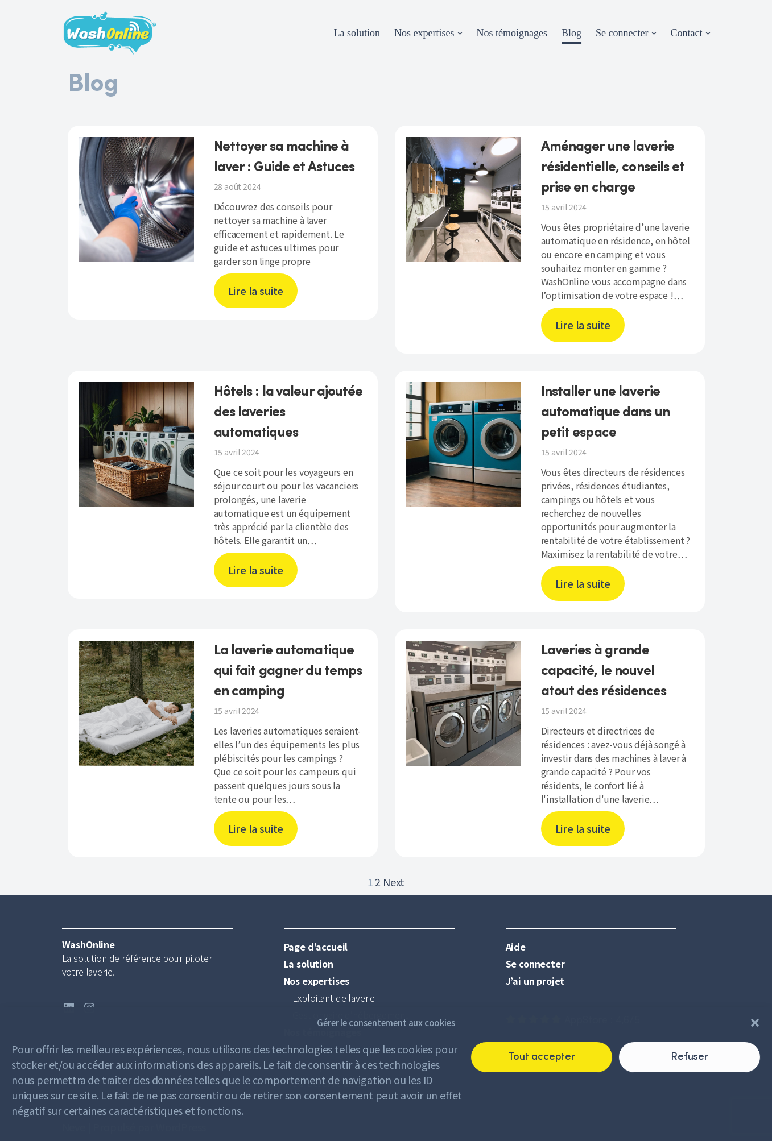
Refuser (689, 1057)
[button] (755, 1022)
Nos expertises (317, 981)
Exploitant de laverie (333, 998)
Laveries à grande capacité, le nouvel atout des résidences (603, 671)
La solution (357, 33)
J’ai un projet (535, 981)
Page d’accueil (316, 946)
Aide (516, 946)
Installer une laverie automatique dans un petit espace (605, 412)
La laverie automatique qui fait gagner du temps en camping (288, 671)
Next (393, 881)
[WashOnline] (110, 33)
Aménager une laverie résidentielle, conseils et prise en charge (613, 167)
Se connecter (535, 963)
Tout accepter (541, 1057)
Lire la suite (256, 290)
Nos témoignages (512, 33)
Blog (571, 33)
